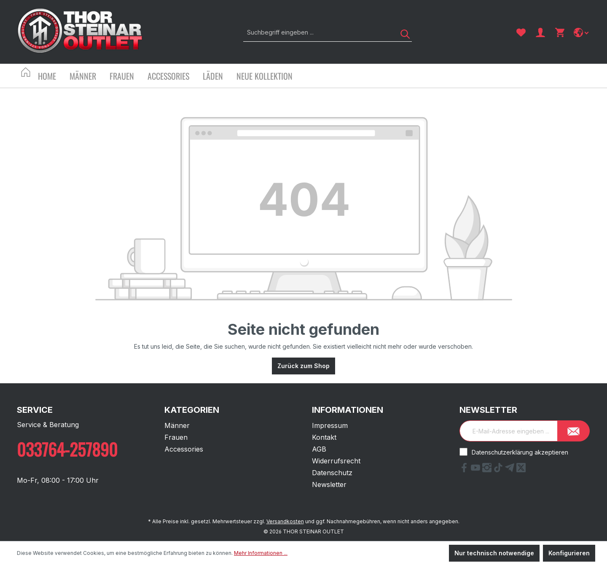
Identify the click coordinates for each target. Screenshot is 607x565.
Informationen (347, 410)
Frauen (176, 437)
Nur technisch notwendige (494, 553)
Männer (177, 425)
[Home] (54, 77)
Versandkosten (285, 521)
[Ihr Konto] (540, 32)
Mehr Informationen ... (260, 553)
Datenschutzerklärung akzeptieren (520, 452)
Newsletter (329, 484)
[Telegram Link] (510, 469)
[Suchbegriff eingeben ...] (318, 32)
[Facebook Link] (465, 469)
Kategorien (191, 410)
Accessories (183, 449)
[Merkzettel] (521, 32)
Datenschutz (332, 472)
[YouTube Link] (476, 469)
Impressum (330, 425)
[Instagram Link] (488, 469)
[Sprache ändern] (582, 32)
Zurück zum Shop (303, 365)
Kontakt (324, 437)
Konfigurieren (569, 553)
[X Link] (521, 469)
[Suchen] (402, 32)
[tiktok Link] (499, 469)
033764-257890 (67, 449)
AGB (319, 449)
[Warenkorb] (559, 32)
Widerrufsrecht (336, 461)
